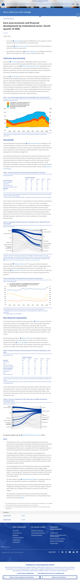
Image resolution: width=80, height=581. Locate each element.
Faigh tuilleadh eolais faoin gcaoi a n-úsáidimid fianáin (51, 573)
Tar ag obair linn (17, 533)
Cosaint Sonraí (54, 533)
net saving (18, 41)
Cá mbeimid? (16, 542)
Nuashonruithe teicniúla (38, 533)
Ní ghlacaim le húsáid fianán (58, 577)
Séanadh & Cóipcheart (37, 530)
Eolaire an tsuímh (6, 546)
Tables (23, 516)
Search (73, 4)
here (22, 498)
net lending (14, 76)
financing (38, 321)
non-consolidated (22, 342)
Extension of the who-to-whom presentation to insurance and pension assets (22, 260)
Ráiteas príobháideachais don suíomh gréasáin (58, 535)
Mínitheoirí (16, 535)
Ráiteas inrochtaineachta (57, 541)
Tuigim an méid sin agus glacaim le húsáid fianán (21, 577)
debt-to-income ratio (21, 46)
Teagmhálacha (17, 540)
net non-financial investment (30, 66)
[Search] (39, 4)
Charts (23, 520)
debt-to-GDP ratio (30, 51)
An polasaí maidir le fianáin (57, 538)
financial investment (34, 143)
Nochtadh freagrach (36, 535)
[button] (77, 1)
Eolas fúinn (16, 530)
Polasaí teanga (54, 543)
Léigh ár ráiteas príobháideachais (26, 573)
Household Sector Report (30, 479)
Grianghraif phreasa (18, 537)
